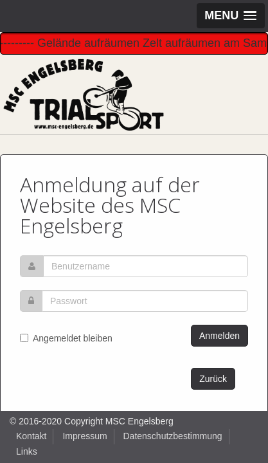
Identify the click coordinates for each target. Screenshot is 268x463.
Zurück (213, 379)
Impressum (84, 436)
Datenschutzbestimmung (172, 436)
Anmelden (219, 336)
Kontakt (31, 436)
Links (26, 451)
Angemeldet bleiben (66, 338)
